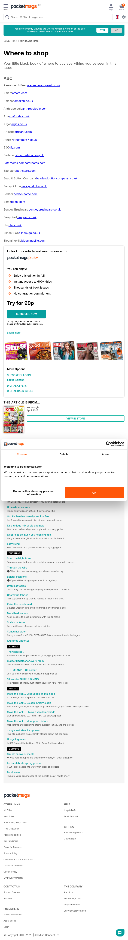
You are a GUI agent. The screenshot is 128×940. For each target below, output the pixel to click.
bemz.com (18, 201)
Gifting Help (70, 838)
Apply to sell (10, 920)
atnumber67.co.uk (25, 139)
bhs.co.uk (15, 225)
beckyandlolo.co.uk (34, 186)
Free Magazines (11, 828)
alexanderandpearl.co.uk (43, 85)
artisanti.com (23, 132)
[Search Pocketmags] (7, 17)
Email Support (71, 816)
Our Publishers (11, 841)
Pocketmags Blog (12, 835)
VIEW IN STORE (75, 418)
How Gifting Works (73, 832)
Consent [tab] (22, 454)
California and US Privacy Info (18, 859)
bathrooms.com (35, 163)
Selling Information (13, 914)
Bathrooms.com (14, 163)
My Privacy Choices (13, 878)
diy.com (14, 147)
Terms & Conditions (13, 865)
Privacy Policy (10, 853)
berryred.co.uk (26, 217)
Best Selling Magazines (15, 822)
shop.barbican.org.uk (29, 155)
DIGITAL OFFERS (17, 385)
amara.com (19, 93)
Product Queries (12, 892)
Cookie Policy (10, 871)
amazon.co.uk (23, 101)
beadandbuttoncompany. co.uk (56, 178)
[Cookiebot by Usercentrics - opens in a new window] (108, 444)
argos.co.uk (19, 124)
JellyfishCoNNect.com (75, 910)
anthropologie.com (34, 108)
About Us (68, 892)
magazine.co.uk (72, 904)
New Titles (9, 816)
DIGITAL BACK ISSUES (20, 390)
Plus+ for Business (13, 847)
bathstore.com (25, 170)
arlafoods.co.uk (19, 116)
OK (94, 492)
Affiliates (8, 898)
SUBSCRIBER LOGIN (19, 375)
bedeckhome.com (26, 194)
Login (6, 927)
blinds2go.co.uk (29, 233)
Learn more (13, 332)
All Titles (8, 810)
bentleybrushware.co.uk (45, 209)
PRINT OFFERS (16, 380)
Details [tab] (64, 454)
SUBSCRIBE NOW (26, 313)
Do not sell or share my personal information (33, 493)
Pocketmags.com (72, 898)
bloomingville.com (33, 240)
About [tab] (106, 454)
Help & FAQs (70, 810)
